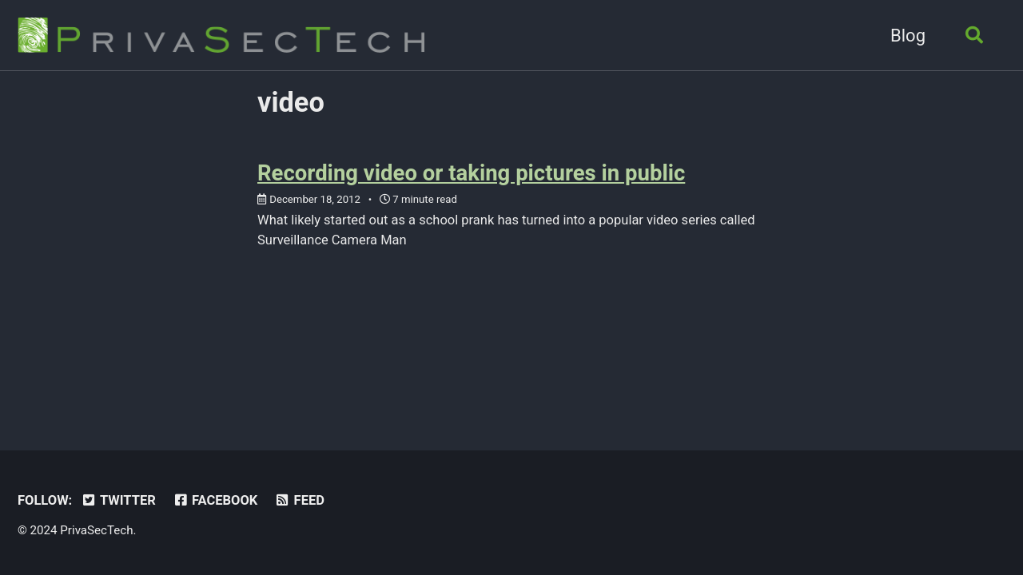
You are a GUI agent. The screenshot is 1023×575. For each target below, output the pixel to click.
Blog (907, 36)
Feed (299, 500)
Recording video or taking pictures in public (471, 173)
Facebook (214, 500)
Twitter (118, 500)
